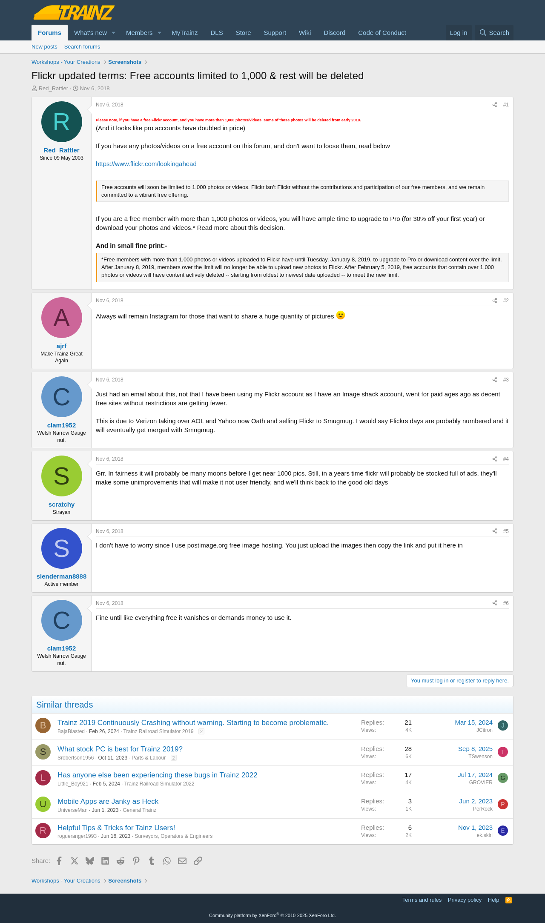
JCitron (484, 730)
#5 (506, 531)
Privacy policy (465, 900)
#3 (506, 380)
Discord (334, 32)
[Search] (494, 32)
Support (275, 32)
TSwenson (480, 757)
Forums (49, 32)
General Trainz (139, 810)
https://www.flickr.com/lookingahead (146, 163)
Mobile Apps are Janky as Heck (107, 801)
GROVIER (481, 782)
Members (139, 32)
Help (493, 900)
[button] (114, 32)
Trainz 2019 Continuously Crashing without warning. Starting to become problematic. (193, 723)
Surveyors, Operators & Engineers (174, 836)
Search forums (82, 46)
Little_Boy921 (73, 784)
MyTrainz (185, 32)
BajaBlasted (71, 731)
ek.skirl (485, 835)
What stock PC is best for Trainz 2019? (120, 749)
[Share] (494, 105)
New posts (44, 46)
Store (243, 32)
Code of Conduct (382, 32)
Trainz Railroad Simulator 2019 (158, 731)
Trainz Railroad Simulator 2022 (159, 784)
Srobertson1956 (75, 758)
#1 (506, 105)
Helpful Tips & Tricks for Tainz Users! (116, 828)
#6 (506, 603)
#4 (506, 459)
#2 (506, 301)
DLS (216, 32)
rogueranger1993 (77, 836)
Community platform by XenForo (272, 915)
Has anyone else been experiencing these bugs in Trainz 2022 (157, 775)
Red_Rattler (53, 88)
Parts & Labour (149, 758)
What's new (90, 32)
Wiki (305, 32)
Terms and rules (422, 900)
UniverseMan (72, 810)
